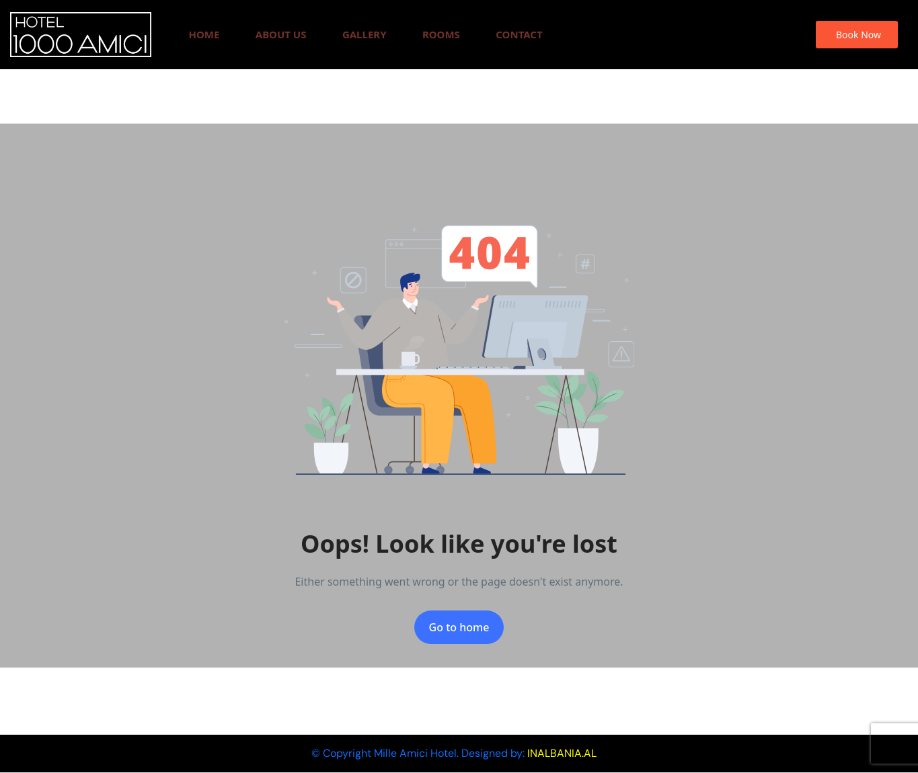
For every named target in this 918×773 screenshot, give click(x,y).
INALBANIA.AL (562, 753)
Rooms (441, 34)
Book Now (858, 34)
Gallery (364, 34)
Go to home (459, 627)
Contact (519, 34)
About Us (281, 34)
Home (203, 34)
